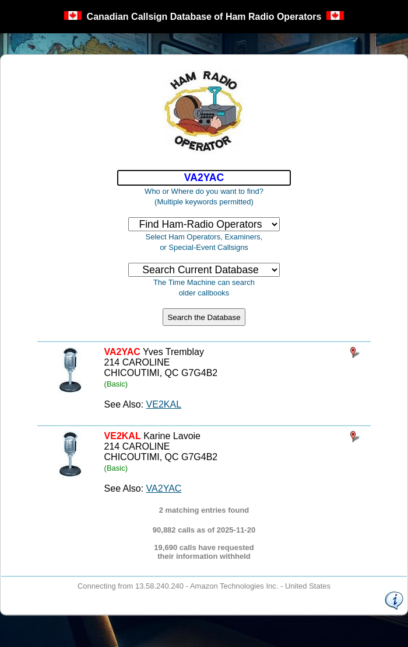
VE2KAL (163, 404)
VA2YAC (164, 488)
